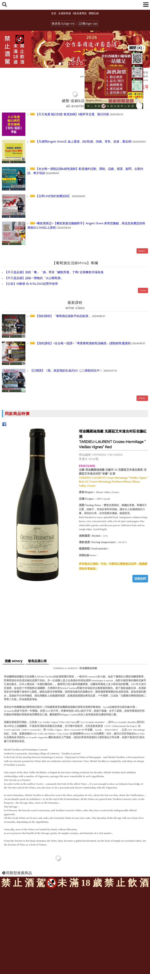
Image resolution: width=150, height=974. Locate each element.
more (143, 290)
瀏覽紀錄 (94, 13)
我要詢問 (140, 578)
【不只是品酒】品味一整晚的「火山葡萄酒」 (33, 278)
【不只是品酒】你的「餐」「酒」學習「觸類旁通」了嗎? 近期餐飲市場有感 (53, 272)
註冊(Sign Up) (88, 23)
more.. (142, 251)
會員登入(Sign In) (63, 23)
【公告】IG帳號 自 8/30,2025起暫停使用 (31, 283)
